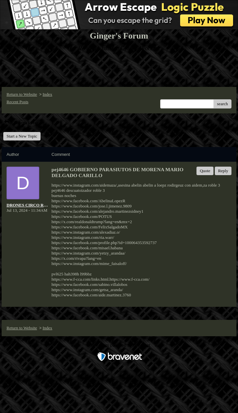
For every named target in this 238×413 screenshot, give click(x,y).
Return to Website (22, 94)
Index (47, 94)
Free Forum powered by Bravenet (119, 345)
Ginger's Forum (22, 122)
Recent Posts (17, 101)
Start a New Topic (22, 136)
